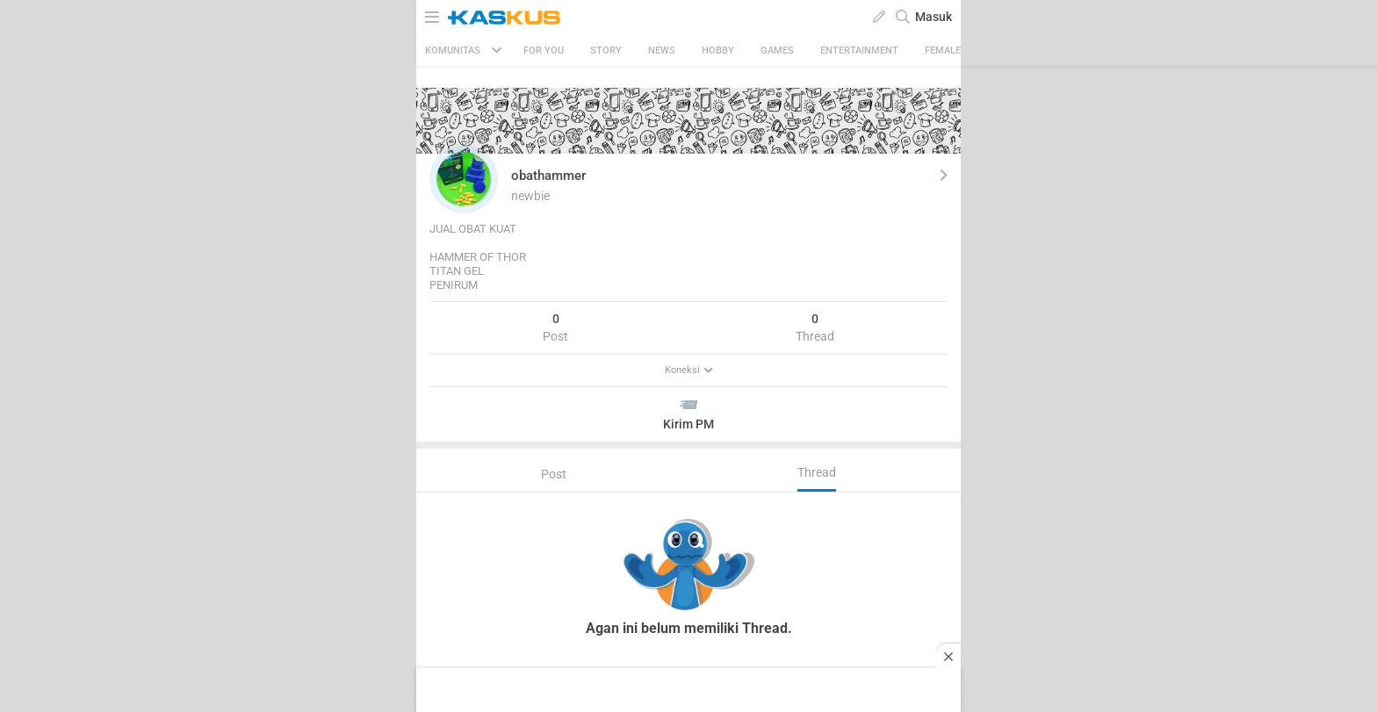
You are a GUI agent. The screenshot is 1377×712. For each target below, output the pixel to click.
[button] (463, 179)
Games (777, 50)
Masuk (933, 17)
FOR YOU (543, 50)
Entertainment (859, 50)
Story (606, 50)
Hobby (718, 50)
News (661, 50)
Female (943, 50)
